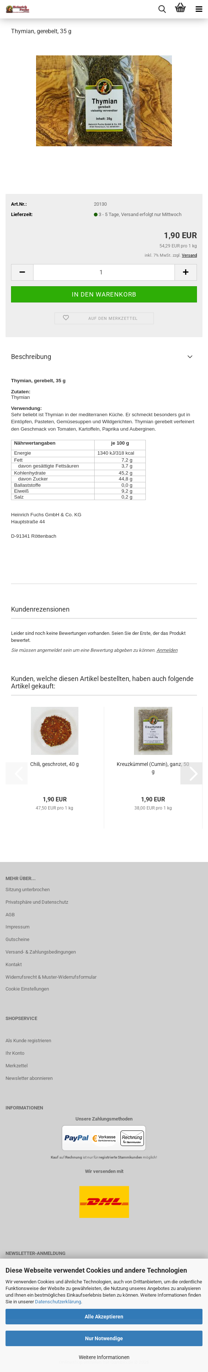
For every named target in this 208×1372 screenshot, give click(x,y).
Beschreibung (31, 356)
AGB (10, 914)
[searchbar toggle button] (162, 9)
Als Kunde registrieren (28, 1040)
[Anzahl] (104, 272)
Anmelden (166, 650)
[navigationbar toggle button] (199, 9)
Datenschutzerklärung (58, 1301)
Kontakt (14, 964)
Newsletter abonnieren (29, 1078)
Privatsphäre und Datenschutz (37, 902)
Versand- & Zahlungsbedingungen (41, 952)
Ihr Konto (15, 1053)
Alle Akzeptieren (104, 1317)
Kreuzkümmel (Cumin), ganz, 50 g (153, 767)
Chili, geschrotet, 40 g (54, 764)
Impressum (17, 927)
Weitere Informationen (104, 1357)
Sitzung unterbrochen (28, 889)
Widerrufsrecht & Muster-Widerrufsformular (51, 977)
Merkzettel (17, 1065)
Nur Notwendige (104, 1338)
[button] (22, 272)
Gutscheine (17, 939)
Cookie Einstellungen (27, 989)
